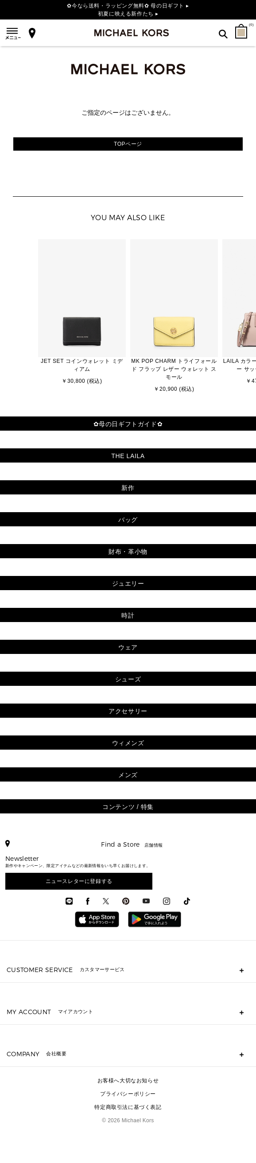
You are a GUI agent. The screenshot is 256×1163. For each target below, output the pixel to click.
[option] (82, 312)
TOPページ (128, 144)
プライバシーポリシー (128, 1094)
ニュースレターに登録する (79, 881)
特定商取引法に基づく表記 (127, 1107)
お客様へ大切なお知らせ (128, 1080)
